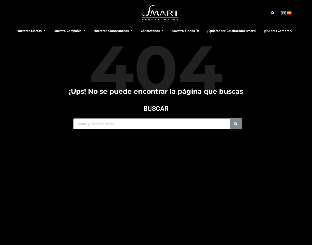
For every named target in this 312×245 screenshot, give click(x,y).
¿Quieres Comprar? (278, 31)
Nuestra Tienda (183, 31)
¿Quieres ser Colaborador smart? (231, 31)
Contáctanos (152, 30)
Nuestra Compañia (70, 30)
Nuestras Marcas (31, 30)
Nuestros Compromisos (113, 30)
